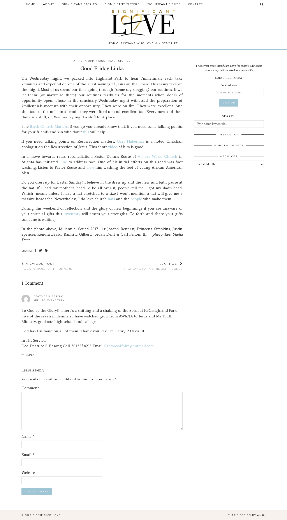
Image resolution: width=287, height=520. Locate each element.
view (90, 167)
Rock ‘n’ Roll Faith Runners (46, 266)
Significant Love (47, 515)
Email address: (228, 85)
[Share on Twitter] (41, 250)
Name (28, 436)
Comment (30, 387)
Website (28, 472)
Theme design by (247, 515)
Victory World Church (157, 156)
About (48, 4)
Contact (195, 4)
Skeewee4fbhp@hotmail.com (129, 345)
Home (30, 4)
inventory (71, 213)
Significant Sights (163, 4)
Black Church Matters (49, 126)
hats (111, 198)
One (63, 161)
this (86, 132)
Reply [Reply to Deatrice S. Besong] (29, 354)
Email (27, 454)
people (136, 198)
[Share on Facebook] (35, 250)
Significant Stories (79, 4)
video (112, 146)
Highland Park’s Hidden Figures (153, 266)
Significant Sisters (122, 4)
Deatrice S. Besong (48, 296)
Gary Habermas (130, 141)
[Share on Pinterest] (46, 250)
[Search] (262, 4)
